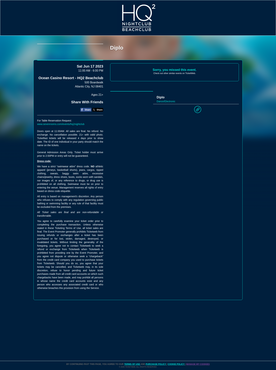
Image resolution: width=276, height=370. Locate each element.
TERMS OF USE (132, 364)
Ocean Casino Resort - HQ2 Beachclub (70, 103)
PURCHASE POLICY (156, 364)
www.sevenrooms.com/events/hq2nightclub (60, 148)
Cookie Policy (176, 364)
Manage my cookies (198, 364)
